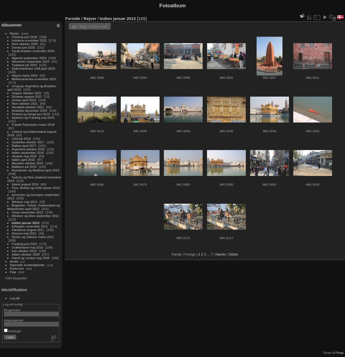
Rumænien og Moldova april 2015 (36, 170)
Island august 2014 (25, 184)
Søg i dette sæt (93, 26)
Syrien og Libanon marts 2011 (33, 237)
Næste (220, 254)
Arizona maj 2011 (24, 233)
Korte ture (17, 268)
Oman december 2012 (27, 212)
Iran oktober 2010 (24, 251)
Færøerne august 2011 (28, 230)
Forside (72, 18)
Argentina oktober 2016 (28, 149)
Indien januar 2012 (26, 223)
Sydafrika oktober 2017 (28, 142)
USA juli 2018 (21, 138)
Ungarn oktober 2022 (27, 93)
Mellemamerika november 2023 (34, 79)
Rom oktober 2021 (25, 103)
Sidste (233, 254)
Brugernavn (12, 310)
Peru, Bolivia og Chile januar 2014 (36, 187)
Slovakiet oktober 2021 (28, 107)
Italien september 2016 (28, 152)
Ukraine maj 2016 (24, 156)
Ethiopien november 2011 (30, 226)
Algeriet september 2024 (29, 58)
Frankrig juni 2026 (24, 37)
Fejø (13, 272)
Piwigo (340, 352)
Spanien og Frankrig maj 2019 (33, 117)
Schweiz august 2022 (27, 96)
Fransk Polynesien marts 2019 (33, 124)
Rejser (14, 33)
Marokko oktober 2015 (27, 163)
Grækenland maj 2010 (27, 247)
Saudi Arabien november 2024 (33, 51)
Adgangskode (13, 320)
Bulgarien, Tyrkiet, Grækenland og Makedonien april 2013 (33, 206)
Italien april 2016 (23, 159)
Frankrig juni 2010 (24, 244)
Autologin (13, 331)
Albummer (11, 25)
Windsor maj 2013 (24, 201)
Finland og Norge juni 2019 (31, 114)
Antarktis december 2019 (29, 110)
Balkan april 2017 (24, 145)
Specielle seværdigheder (27, 265)
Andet (14, 261)
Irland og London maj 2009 (31, 258)
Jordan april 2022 (24, 100)
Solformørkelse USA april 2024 (33, 68)
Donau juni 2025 (23, 47)
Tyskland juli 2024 (24, 65)
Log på (15, 298)
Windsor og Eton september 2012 (35, 215)
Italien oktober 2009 (26, 254)
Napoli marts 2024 (24, 75)
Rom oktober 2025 (25, 44)
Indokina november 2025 (29, 40)
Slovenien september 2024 (31, 61)
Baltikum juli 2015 (24, 166)
